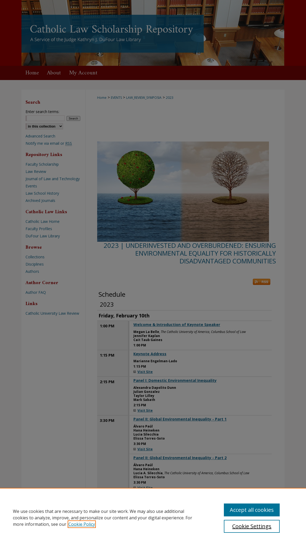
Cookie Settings (251, 526)
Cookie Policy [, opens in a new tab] (81, 524)
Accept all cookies (252, 509)
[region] (153, 517)
